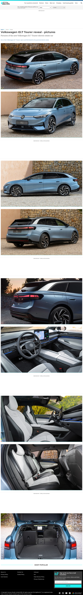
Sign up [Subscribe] (68, 586)
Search (81, 3)
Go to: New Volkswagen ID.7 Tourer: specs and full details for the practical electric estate (25, 40)
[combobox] (39, 7)
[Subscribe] (68, 582)
